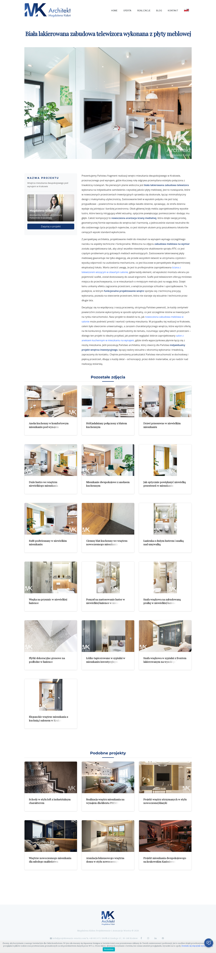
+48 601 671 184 (97, 938)
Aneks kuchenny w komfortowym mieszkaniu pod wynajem (49, 425)
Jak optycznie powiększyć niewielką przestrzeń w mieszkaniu (164, 483)
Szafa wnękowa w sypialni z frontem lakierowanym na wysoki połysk (164, 659)
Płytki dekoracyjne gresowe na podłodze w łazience (47, 659)
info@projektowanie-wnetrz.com (69, 938)
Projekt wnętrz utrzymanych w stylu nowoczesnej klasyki (165, 801)
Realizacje (143, 10)
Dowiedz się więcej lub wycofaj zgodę (197, 946)
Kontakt (173, 10)
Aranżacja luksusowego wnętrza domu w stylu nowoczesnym (105, 859)
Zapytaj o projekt (51, 226)
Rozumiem (108, 949)
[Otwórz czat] (208, 942)
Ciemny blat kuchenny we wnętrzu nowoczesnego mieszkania (106, 542)
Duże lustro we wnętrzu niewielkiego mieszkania (43, 483)
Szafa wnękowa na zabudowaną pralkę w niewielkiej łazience (162, 601)
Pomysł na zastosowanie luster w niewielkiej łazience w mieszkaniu (106, 601)
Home (114, 10)
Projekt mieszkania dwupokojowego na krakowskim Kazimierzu (164, 859)
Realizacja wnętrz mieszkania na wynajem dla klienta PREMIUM (105, 801)
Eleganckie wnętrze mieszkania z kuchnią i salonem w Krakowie (48, 718)
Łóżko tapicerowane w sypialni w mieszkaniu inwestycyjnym (105, 659)
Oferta (127, 10)
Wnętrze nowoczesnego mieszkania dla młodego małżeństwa (50, 859)
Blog (159, 10)
